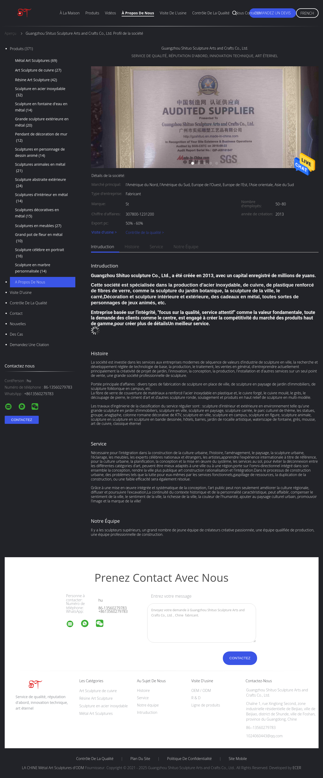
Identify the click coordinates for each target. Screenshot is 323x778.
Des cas (16, 334)
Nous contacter (248, 12)
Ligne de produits (205, 705)
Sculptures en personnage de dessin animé (40, 153)
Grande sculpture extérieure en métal (42, 122)
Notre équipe (185, 247)
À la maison (70, 12)
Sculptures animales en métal (40, 168)
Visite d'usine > (104, 232)
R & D (195, 697)
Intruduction (102, 247)
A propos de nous (30, 282)
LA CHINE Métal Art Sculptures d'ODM (53, 767)
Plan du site (140, 759)
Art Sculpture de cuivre (38, 70)
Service (156, 247)
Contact (16, 313)
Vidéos (110, 12)
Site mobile (238, 759)
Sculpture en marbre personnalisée (32, 268)
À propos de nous (138, 12)
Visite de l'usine (173, 12)
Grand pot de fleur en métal (39, 238)
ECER (297, 767)
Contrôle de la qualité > (145, 232)
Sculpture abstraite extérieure (40, 183)
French (307, 13)
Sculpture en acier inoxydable (40, 92)
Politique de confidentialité (189, 759)
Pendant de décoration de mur (41, 138)
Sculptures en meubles (38, 226)
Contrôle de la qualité (211, 12)
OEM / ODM (201, 690)
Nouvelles (18, 323)
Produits (92, 12)
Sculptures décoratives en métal (37, 213)
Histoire (131, 247)
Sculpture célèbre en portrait (39, 253)
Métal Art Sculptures (36, 60)
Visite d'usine (21, 292)
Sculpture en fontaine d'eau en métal (41, 107)
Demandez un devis (272, 12)
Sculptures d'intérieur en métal (41, 198)
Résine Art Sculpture (36, 80)
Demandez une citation (29, 344)
